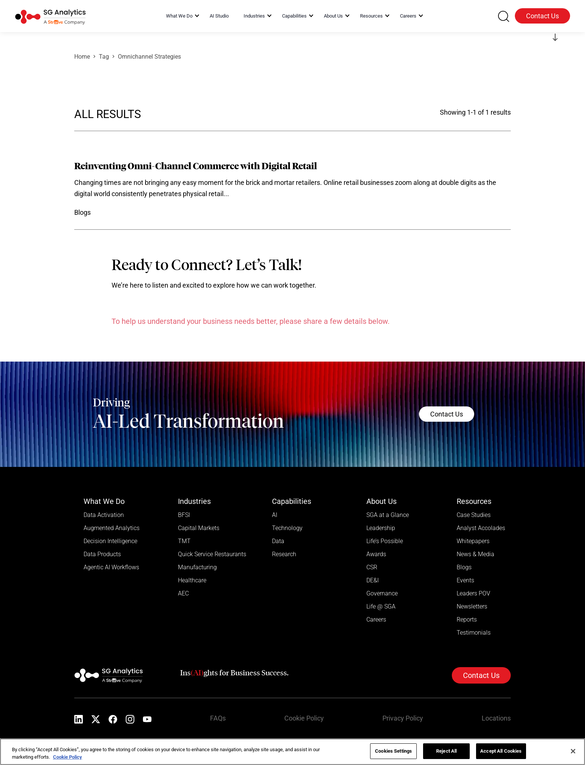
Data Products (102, 554)
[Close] (573, 751)
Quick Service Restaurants (212, 554)
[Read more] (292, 190)
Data (278, 541)
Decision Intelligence (110, 541)
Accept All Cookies (501, 751)
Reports (467, 619)
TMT (184, 541)
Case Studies (474, 514)
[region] (292, 751)
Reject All (446, 751)
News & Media (475, 554)
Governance (382, 593)
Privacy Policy (402, 718)
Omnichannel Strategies (149, 56)
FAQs (218, 718)
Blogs (464, 567)
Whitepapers (473, 541)
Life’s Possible (384, 541)
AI (274, 514)
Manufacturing (197, 567)
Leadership (380, 528)
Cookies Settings (393, 751)
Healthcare (192, 580)
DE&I (372, 580)
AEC (183, 593)
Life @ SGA (380, 606)
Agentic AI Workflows (111, 567)
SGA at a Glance (387, 514)
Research (284, 554)
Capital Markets (198, 528)
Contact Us (542, 16)
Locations (496, 718)
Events (465, 580)
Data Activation (104, 514)
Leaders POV (473, 593)
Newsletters (472, 606)
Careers (376, 619)
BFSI (184, 514)
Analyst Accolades (481, 528)
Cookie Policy (304, 718)
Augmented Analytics (112, 528)
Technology (287, 528)
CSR (371, 567)
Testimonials (474, 632)
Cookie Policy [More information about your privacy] (67, 757)
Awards (376, 554)
